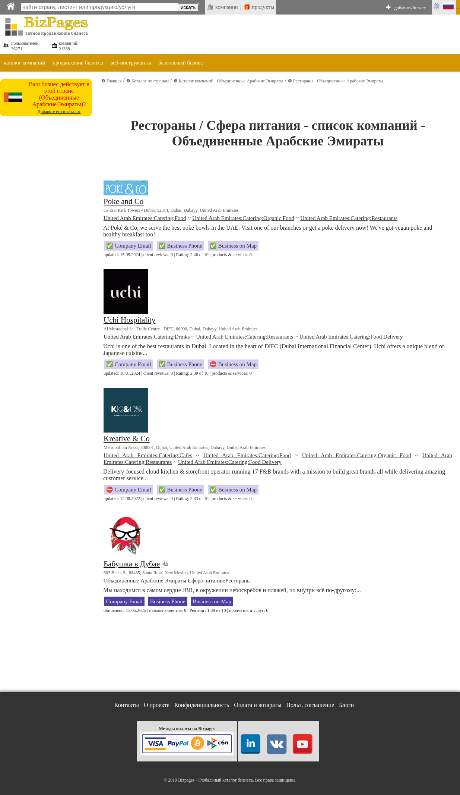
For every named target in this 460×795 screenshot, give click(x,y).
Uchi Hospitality (129, 319)
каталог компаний (24, 63)
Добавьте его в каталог (59, 111)
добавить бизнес (410, 7)
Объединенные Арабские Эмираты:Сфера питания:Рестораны (177, 581)
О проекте (156, 705)
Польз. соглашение (310, 705)
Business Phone (167, 601)
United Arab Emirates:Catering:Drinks (147, 337)
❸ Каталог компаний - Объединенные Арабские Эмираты (228, 81)
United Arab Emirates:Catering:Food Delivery (351, 337)
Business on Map (212, 601)
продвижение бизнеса (78, 63)
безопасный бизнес (180, 63)
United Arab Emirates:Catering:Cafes (148, 455)
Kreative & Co (127, 438)
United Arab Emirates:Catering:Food (145, 218)
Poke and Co (123, 201)
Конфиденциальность (201, 705)
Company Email (124, 601)
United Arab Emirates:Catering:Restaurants (348, 218)
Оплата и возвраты (257, 705)
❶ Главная (111, 81)
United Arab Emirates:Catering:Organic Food (243, 218)
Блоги (346, 705)
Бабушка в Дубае (132, 563)
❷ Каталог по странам (147, 81)
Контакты (126, 705)
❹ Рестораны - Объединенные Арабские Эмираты (335, 81)
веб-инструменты (131, 63)
